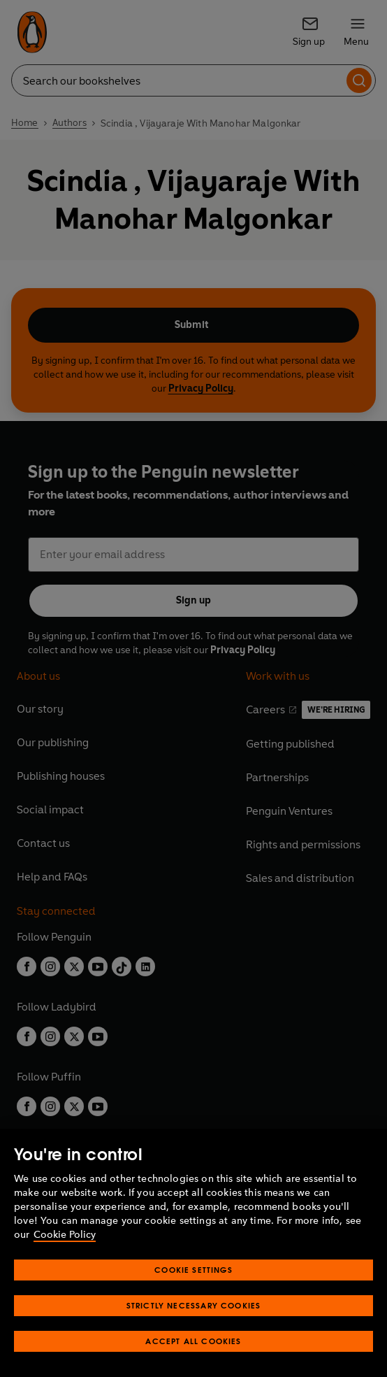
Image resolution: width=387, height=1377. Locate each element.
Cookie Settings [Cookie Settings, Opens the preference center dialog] (193, 1269)
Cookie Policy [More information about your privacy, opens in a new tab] (65, 1235)
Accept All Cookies (193, 1341)
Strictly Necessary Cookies (193, 1305)
